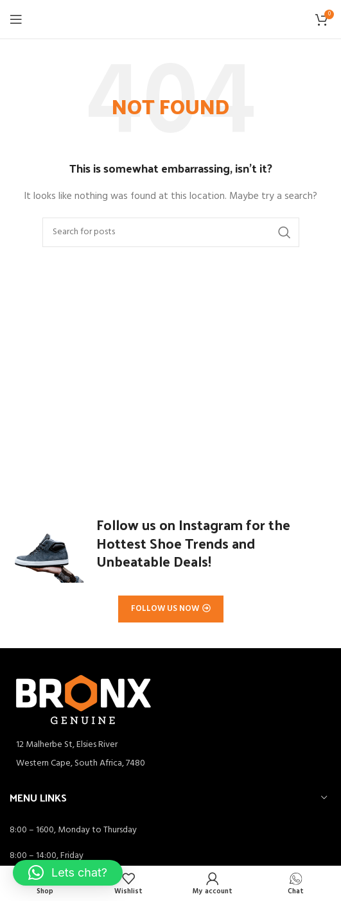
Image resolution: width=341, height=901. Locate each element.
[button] (68, 873)
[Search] (170, 232)
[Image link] (83, 699)
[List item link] (170, 764)
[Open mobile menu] (16, 19)
